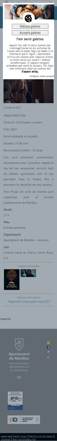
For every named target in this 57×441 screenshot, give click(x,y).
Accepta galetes (30, 32)
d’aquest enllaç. (30, 71)
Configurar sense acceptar (42, 76)
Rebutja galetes (30, 26)
